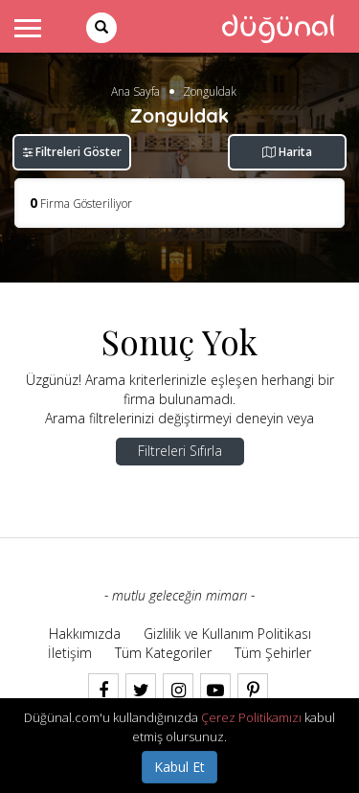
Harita (287, 152)
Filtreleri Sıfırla (180, 451)
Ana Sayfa (135, 91)
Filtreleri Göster (72, 152)
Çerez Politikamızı (251, 717)
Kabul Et (179, 767)
